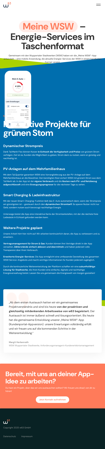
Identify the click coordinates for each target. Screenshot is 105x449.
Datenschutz (9, 436)
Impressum (27, 436)
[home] (7, 5)
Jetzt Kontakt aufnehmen (52, 399)
